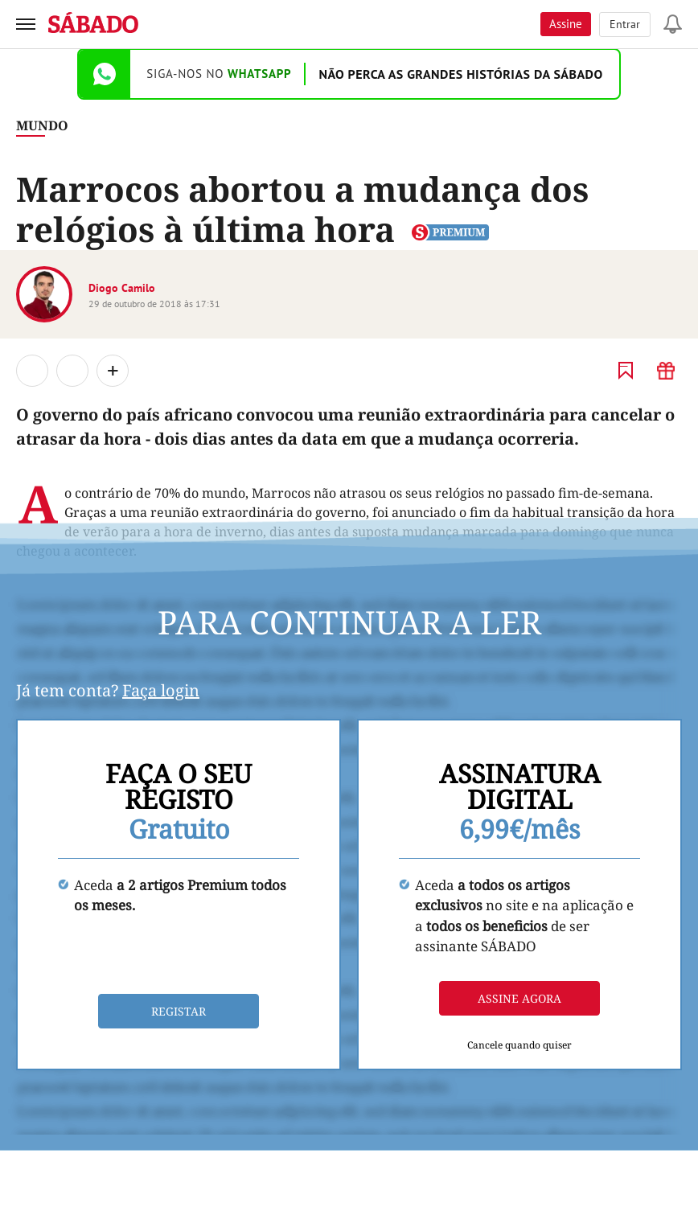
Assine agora (519, 998)
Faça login (160, 690)
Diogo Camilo (121, 288)
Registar (178, 1011)
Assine (565, 23)
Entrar (625, 24)
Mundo (42, 125)
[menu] (25, 24)
